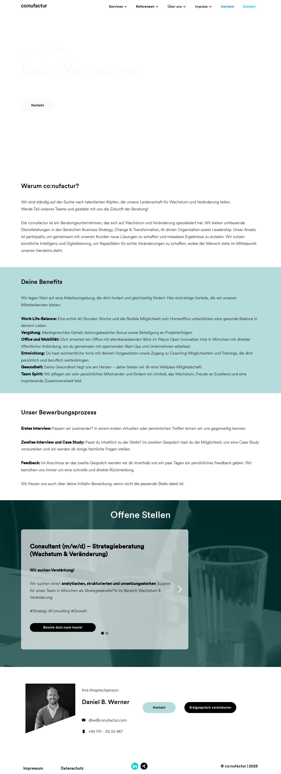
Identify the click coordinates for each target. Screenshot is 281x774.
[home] (34, 3)
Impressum (33, 768)
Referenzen (145, 6)
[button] (117, 6)
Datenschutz (72, 768)
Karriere (227, 6)
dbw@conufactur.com (107, 720)
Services (116, 6)
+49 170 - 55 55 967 (105, 731)
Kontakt (249, 6)
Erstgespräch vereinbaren (210, 707)
